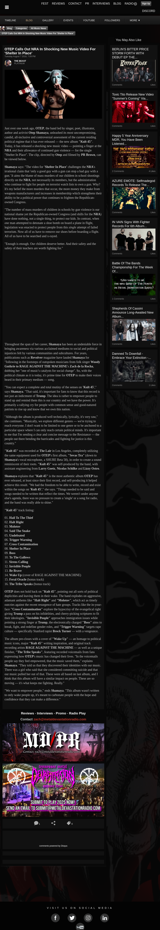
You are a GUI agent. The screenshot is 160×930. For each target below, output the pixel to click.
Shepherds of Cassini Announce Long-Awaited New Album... (133, 312)
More (135, 20)
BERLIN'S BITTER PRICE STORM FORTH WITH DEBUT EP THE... (130, 53)
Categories (21, 28)
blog (29, 20)
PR (87, 3)
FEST (44, 3)
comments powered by (53, 846)
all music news (38, 28)
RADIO (129, 3)
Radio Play (77, 713)
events (68, 20)
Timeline (10, 20)
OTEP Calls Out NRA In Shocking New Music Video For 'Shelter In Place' (38, 33)
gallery (48, 20)
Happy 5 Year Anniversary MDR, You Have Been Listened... (130, 139)
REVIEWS (58, 3)
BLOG (117, 3)
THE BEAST (20, 61)
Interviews (45, 713)
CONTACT (75, 3)
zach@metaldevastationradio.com (60, 719)
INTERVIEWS (101, 3)
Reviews (28, 713)
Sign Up (146, 3)
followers (112, 20)
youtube (89, 20)
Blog (9, 28)
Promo (61, 713)
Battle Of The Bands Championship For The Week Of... (132, 267)
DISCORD (148, 10)
